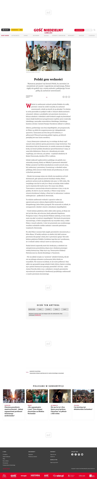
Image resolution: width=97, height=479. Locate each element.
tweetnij (66, 96)
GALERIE (46, 35)
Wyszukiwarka (94, 30)
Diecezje (81, 35)
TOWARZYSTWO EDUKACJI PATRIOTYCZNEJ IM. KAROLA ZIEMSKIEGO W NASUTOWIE (47, 373)
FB (64, 96)
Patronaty (71, 35)
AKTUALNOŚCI (15, 35)
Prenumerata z (17, 30)
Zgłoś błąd (6, 468)
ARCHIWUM (36, 35)
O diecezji (92, 35)
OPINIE (26, 35)
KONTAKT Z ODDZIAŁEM (58, 35)
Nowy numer (5, 35)
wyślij (69, 96)
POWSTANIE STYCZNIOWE (35, 371)
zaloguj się (88, 30)
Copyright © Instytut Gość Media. (77, 468)
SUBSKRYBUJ (79, 30)
